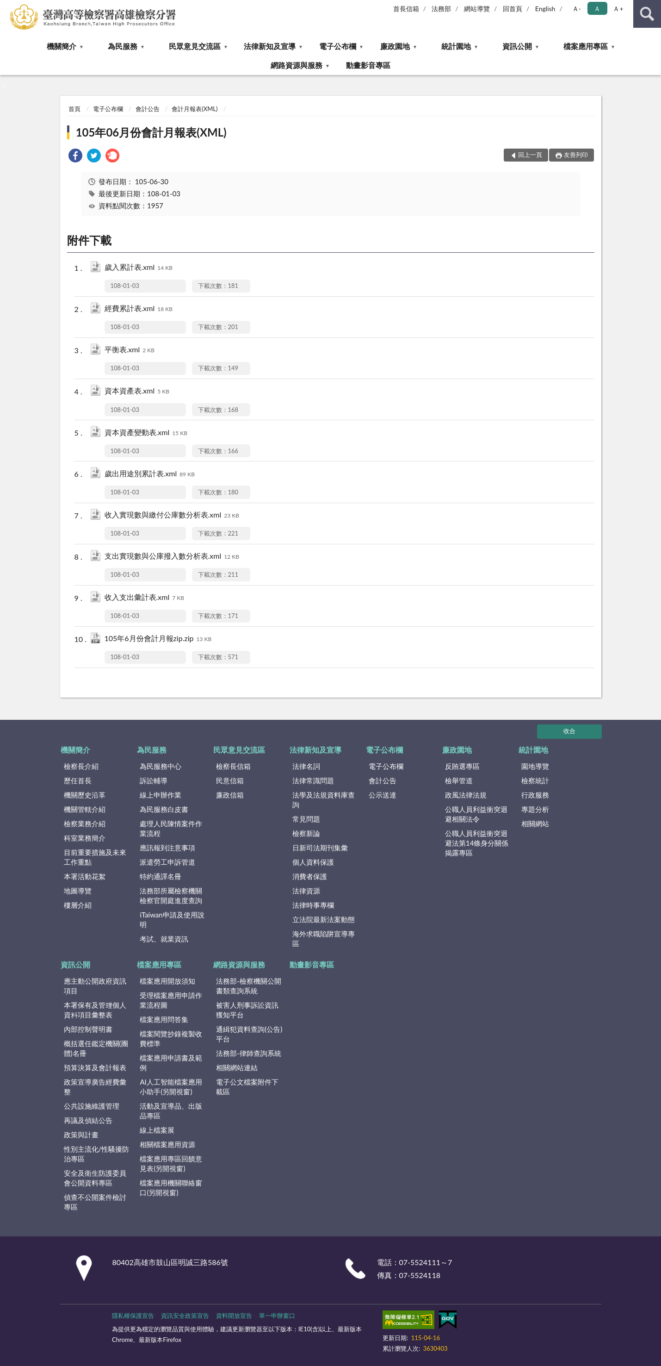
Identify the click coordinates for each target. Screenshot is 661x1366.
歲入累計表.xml (139, 267)
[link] (75, 157)
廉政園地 (395, 46)
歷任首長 (78, 780)
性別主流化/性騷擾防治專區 (97, 1154)
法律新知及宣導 (270, 46)
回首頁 (512, 8)
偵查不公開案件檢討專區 (95, 1202)
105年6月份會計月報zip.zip (158, 639)
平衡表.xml (129, 350)
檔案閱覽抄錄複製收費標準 (171, 1038)
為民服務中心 (160, 766)
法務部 (441, 8)
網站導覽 (477, 8)
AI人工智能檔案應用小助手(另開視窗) (171, 1087)
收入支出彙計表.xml (144, 598)
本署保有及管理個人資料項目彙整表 (95, 1010)
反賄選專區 (462, 766)
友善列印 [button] (576, 154)
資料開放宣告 (234, 1315)
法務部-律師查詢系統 (248, 1053)
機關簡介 (61, 46)
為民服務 (122, 46)
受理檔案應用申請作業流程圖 (171, 1000)
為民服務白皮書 (164, 809)
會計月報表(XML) (194, 108)
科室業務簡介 (84, 838)
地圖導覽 (78, 890)
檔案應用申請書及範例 (171, 1063)
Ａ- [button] (576, 8)
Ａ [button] (597, 8)
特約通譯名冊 (160, 876)
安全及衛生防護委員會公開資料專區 (95, 1178)
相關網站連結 (237, 1067)
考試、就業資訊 (164, 939)
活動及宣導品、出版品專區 (171, 1111)
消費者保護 (309, 876)
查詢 (647, 14)
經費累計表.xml (139, 309)
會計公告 (148, 108)
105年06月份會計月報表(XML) (151, 132)
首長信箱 (406, 8)
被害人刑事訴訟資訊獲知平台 (247, 1010)
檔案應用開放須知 (167, 981)
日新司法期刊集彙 (320, 847)
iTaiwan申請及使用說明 (172, 920)
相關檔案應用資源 (167, 1144)
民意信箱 (230, 780)
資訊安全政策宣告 (185, 1315)
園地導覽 (535, 766)
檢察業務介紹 (84, 823)
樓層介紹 (78, 905)
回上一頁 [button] (530, 154)
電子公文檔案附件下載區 (247, 1087)
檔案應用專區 (585, 46)
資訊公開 (517, 46)
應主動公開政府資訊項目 (95, 986)
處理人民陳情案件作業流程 (171, 828)
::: (7, 7)
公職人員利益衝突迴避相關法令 (476, 814)
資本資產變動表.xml (146, 433)
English (545, 8)
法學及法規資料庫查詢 (323, 800)
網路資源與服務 (296, 65)
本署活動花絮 (84, 876)
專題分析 (535, 809)
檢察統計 (535, 780)
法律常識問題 (313, 780)
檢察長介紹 (81, 766)
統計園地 (456, 46)
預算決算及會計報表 (95, 1067)
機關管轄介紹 (84, 809)
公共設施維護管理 (91, 1106)
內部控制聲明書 (88, 1029)
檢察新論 (306, 833)
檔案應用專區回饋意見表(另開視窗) (171, 1163)
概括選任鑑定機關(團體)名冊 (96, 1048)
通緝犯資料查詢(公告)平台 (249, 1034)
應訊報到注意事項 (167, 847)
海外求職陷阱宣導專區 (323, 938)
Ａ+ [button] (618, 8)
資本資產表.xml (137, 391)
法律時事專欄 (313, 905)
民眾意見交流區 (195, 46)
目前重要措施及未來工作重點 (95, 857)
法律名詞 (306, 766)
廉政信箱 (230, 795)
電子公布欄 (337, 46)
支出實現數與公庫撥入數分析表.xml (172, 556)
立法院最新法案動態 (323, 919)
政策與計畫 (81, 1134)
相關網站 (535, 823)
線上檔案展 (157, 1130)
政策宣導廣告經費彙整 (95, 1087)
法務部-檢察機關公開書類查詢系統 (248, 986)
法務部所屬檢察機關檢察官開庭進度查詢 (171, 895)
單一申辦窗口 (277, 1315)
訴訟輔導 (153, 780)
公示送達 (382, 795)
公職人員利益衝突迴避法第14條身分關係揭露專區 (476, 843)
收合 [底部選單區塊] (569, 731)
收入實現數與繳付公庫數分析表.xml (172, 515)
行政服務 (535, 795)
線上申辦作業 (160, 795)
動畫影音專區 (368, 65)
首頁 (74, 108)
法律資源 (306, 890)
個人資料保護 (313, 862)
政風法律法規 (466, 795)
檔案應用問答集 (164, 1019)
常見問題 (306, 819)
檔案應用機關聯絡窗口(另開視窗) (171, 1188)
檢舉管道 (459, 780)
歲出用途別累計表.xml (150, 474)
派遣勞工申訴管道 (167, 862)
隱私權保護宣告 (133, 1315)
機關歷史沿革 (84, 795)
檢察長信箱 (233, 766)
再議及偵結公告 (88, 1120)
